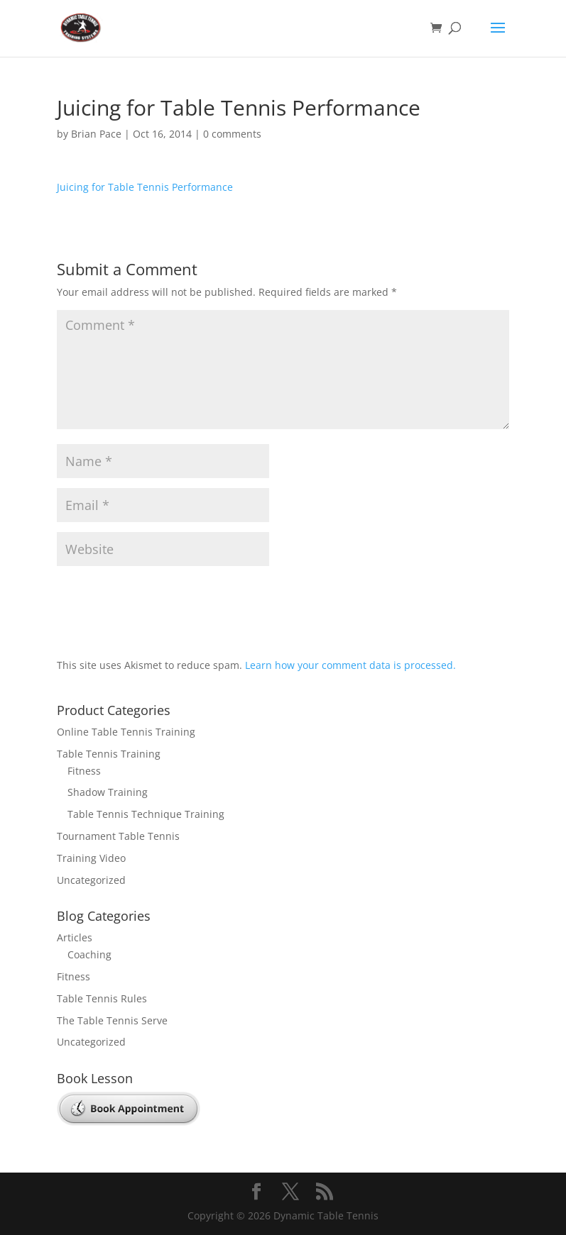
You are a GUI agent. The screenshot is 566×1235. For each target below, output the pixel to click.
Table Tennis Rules (102, 998)
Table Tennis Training (108, 753)
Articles (74, 937)
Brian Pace (96, 133)
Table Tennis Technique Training (145, 814)
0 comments (232, 133)
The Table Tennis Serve (112, 1020)
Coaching (89, 954)
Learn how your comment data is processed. (350, 665)
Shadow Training (107, 792)
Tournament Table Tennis (118, 836)
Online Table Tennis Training (126, 731)
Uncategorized (91, 880)
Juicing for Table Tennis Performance (145, 187)
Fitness (84, 770)
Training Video (91, 858)
